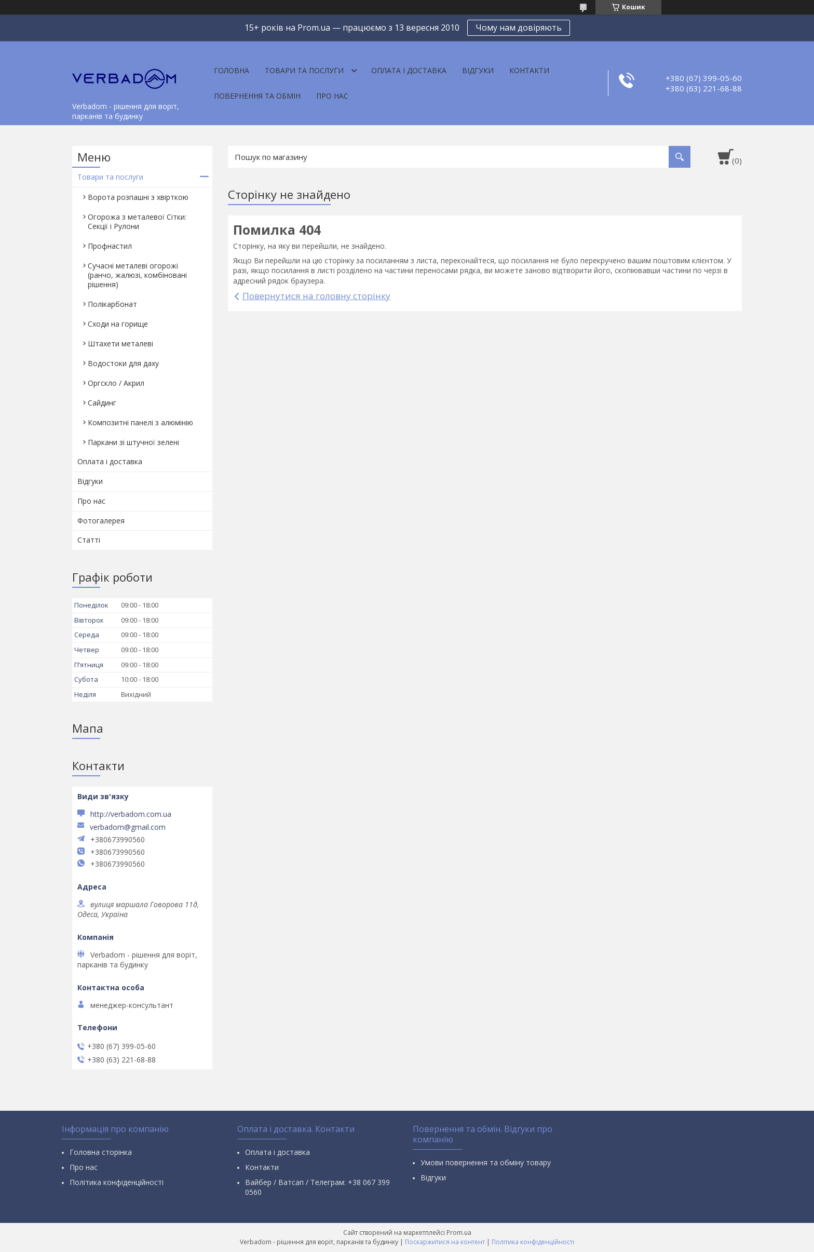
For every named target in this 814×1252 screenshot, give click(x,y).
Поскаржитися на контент (445, 1241)
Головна (231, 70)
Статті (88, 540)
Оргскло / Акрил (116, 383)
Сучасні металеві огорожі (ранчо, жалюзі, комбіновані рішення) (137, 275)
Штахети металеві (120, 343)
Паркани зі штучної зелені (133, 442)
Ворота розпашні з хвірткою (138, 197)
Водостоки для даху (123, 363)
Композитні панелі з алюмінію (140, 422)
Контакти (529, 70)
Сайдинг (102, 403)
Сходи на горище (118, 324)
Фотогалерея (101, 521)
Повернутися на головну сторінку (316, 296)
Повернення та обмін (257, 96)
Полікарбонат (112, 304)
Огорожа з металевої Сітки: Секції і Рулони (137, 221)
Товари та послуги (304, 70)
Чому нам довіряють (519, 27)
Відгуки (478, 70)
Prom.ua (458, 1232)
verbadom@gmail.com (128, 827)
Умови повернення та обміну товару (485, 1162)
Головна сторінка (101, 1152)
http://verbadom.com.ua (130, 814)
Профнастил (110, 246)
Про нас (332, 96)
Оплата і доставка (408, 70)
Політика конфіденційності (117, 1182)
